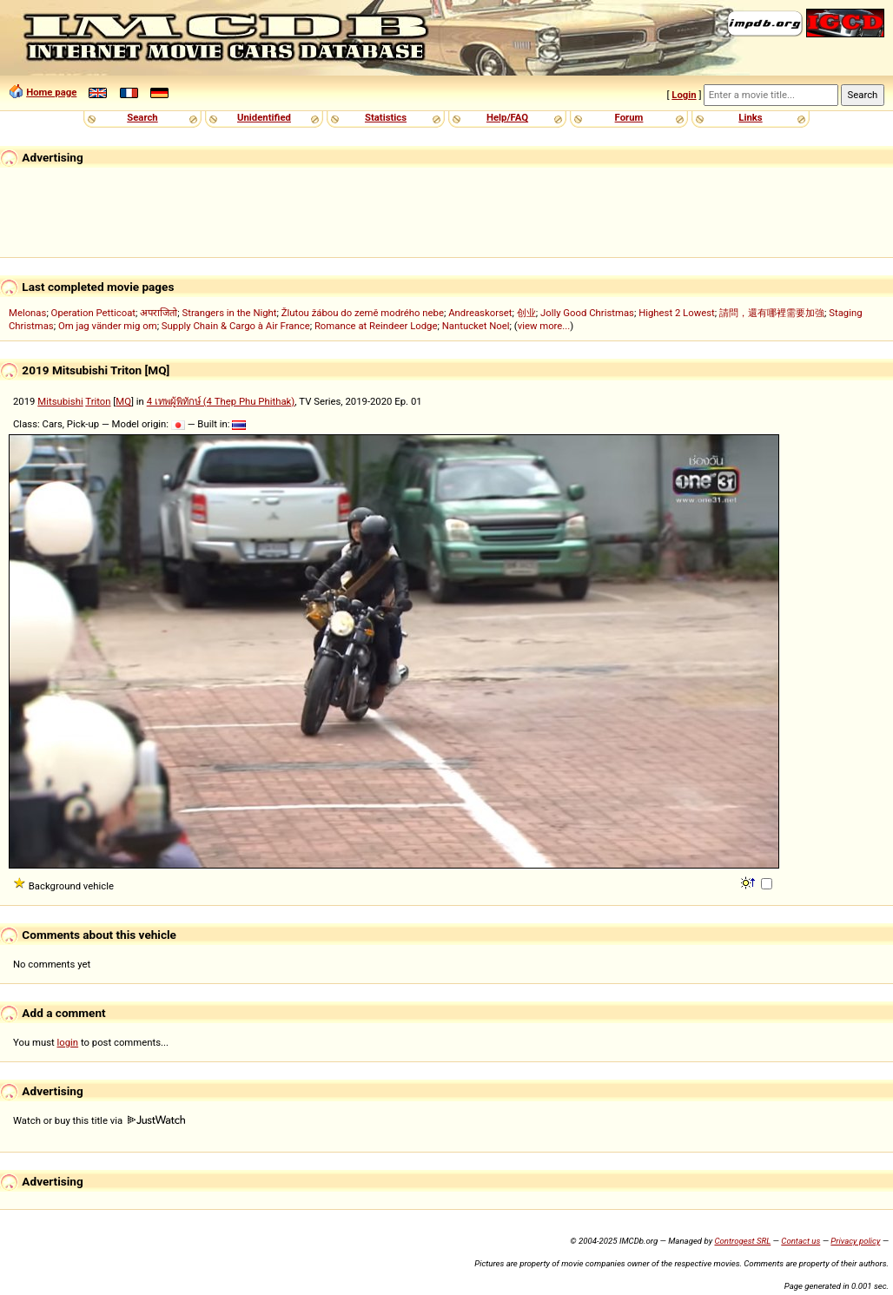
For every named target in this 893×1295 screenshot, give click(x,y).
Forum (629, 117)
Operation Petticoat (93, 313)
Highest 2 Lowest (676, 313)
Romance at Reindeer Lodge (376, 326)
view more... (544, 326)
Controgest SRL (742, 1240)
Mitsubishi (60, 401)
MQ (123, 401)
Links (750, 117)
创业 (526, 313)
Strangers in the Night (229, 313)
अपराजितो (158, 313)
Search (142, 117)
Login (683, 95)
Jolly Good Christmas (587, 313)
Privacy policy (855, 1240)
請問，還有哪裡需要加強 (771, 313)
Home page (51, 92)
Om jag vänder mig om (107, 326)
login (68, 1042)
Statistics (386, 117)
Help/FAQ (507, 117)
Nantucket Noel (476, 326)
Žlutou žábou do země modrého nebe (362, 313)
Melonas (27, 313)
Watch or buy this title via (99, 1120)
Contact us (800, 1240)
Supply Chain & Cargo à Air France (236, 326)
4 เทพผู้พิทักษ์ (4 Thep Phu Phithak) (221, 401)
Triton (97, 401)
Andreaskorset (480, 313)
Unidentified (264, 117)
